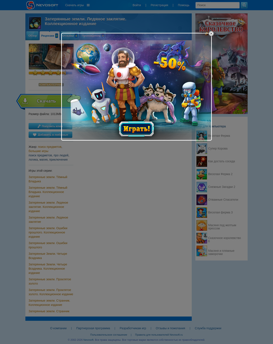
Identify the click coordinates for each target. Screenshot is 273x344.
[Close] (211, 33)
